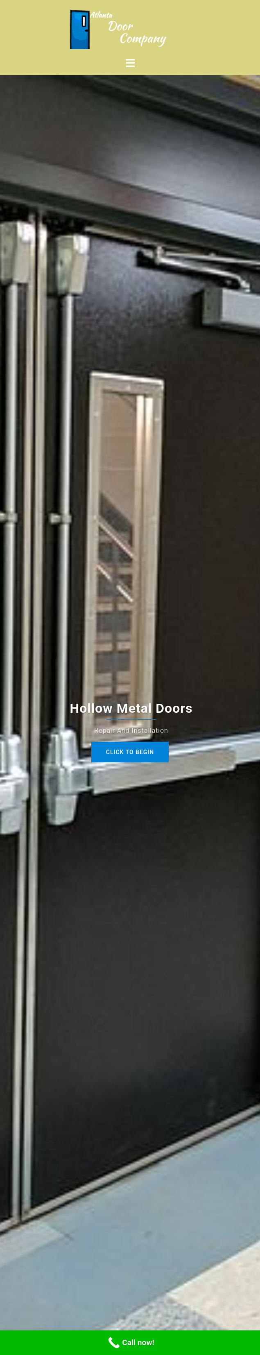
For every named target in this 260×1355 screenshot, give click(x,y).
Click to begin (130, 752)
